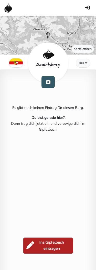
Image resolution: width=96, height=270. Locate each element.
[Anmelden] (87, 8)
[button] (47, 35)
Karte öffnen (83, 49)
